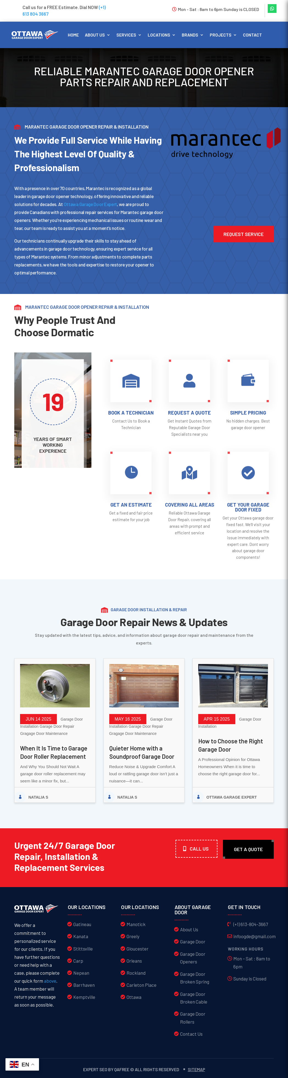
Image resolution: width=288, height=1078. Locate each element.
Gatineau (82, 924)
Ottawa (134, 997)
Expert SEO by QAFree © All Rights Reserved (131, 1069)
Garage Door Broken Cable (193, 998)
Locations (159, 34)
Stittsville (83, 948)
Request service (243, 234)
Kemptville (84, 997)
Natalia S (38, 797)
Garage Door (192, 941)
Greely (133, 936)
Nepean (81, 973)
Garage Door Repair (57, 726)
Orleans (134, 960)
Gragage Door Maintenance (44, 733)
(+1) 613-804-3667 (250, 924)
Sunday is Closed (249, 978)
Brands (190, 34)
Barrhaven (84, 985)
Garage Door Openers (192, 958)
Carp (78, 960)
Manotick (136, 924)
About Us (189, 929)
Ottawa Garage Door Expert (90, 204)
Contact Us (191, 1034)
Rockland (136, 973)
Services (126, 34)
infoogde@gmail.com (254, 936)
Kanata (80, 936)
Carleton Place (141, 985)
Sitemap (196, 1069)
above (50, 980)
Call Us (199, 849)
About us (95, 34)
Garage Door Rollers (192, 1017)
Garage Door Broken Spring (194, 978)
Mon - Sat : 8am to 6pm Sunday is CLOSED (218, 9)
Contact (252, 34)
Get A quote (248, 849)
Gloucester (138, 948)
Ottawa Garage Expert (231, 797)
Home (73, 34)
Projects (220, 34)
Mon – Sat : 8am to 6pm (251, 962)
